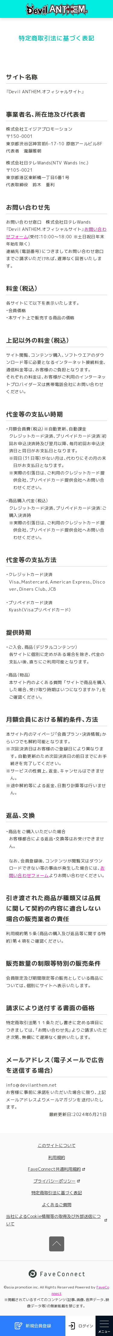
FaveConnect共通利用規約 (56, 1169)
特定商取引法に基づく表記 (56, 1192)
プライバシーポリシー (56, 1181)
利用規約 (56, 1157)
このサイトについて (57, 1145)
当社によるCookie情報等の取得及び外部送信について (56, 1220)
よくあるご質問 (56, 1204)
